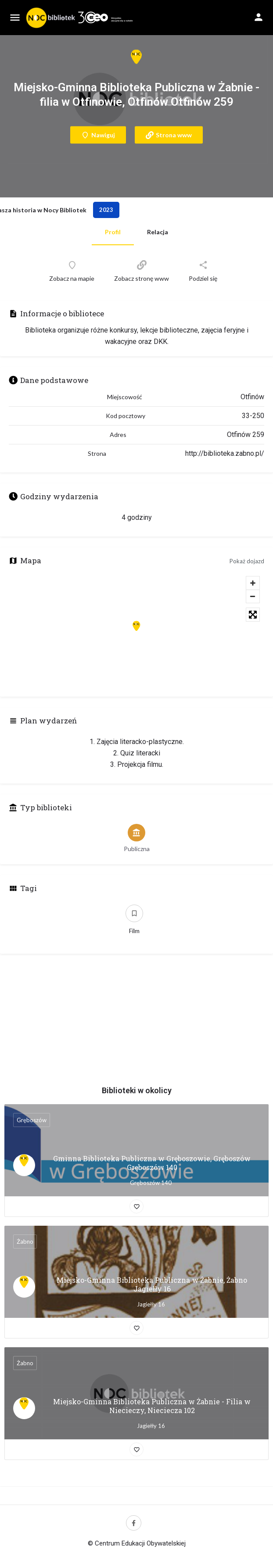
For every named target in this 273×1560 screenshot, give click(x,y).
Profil (113, 232)
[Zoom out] (252, 596)
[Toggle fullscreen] (252, 614)
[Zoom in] (252, 583)
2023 (106, 209)
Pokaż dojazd (247, 561)
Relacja (157, 232)
